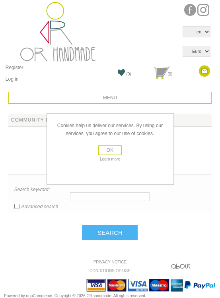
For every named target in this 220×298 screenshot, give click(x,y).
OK (110, 150)
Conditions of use (110, 271)
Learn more (110, 159)
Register (14, 67)
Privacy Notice (110, 262)
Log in (12, 79)
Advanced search (39, 206)
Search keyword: (32, 189)
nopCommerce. (40, 296)
